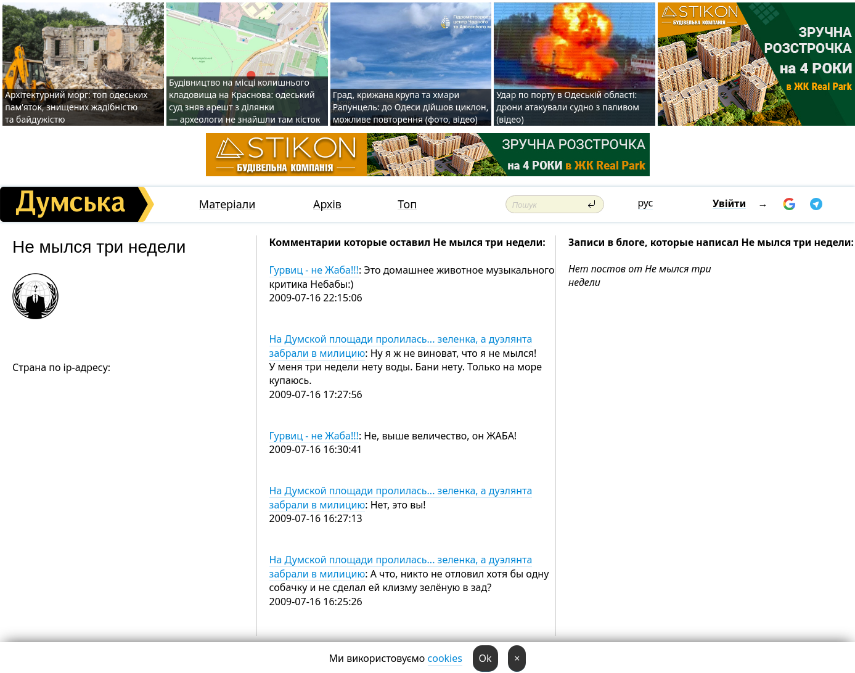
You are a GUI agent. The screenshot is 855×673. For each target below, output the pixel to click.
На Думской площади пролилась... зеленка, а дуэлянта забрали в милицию (401, 345)
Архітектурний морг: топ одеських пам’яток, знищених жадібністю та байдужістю (76, 107)
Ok (485, 658)
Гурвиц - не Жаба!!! (314, 270)
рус (645, 203)
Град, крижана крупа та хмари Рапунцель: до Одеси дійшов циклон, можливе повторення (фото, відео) (411, 107)
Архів (327, 204)
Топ (407, 204)
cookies (445, 658)
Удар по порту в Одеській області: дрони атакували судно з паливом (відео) (567, 107)
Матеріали (227, 204)
